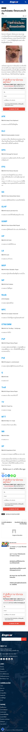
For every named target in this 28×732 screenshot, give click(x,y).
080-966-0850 (12, 654)
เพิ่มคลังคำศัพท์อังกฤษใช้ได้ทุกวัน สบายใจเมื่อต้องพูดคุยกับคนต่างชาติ (18, 569)
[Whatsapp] (11, 475)
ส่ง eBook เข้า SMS (14, 109)
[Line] (14, 475)
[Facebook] (3, 475)
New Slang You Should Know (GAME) (12, 514)
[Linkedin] (8, 475)
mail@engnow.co (13, 656)
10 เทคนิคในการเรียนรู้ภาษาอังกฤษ (6, 523)
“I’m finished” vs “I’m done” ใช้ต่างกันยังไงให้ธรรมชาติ (18, 547)
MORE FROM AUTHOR (12, 542)
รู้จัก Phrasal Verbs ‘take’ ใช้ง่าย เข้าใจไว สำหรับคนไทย (18, 576)
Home (2, 5)
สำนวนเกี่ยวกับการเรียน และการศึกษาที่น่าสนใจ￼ (21, 523)
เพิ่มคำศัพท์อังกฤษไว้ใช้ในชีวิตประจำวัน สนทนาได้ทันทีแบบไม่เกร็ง (17, 562)
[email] (14, 96)
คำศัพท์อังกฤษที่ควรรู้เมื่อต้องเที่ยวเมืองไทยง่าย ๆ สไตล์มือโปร (18, 584)
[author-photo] (14, 533)
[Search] (24, 639)
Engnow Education (17, 535)
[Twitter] (6, 475)
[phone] (14, 100)
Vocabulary (7, 5)
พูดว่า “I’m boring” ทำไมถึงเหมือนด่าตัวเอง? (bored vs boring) (17, 555)
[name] (14, 92)
